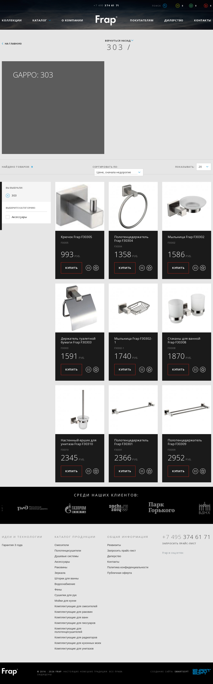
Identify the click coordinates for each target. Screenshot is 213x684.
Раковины (61, 567)
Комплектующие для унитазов (74, 648)
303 (14, 195)
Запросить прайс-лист (121, 550)
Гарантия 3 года (12, 545)
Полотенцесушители (68, 550)
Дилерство (173, 20)
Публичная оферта (119, 572)
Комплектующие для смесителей (76, 606)
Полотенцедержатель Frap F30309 (185, 442)
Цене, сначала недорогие (119, 172)
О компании (72, 20)
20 (205, 166)
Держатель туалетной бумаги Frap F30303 (78, 340)
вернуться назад (118, 40)
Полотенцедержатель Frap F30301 (131, 442)
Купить (71, 268)
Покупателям (141, 20)
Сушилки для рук (66, 595)
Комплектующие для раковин (74, 611)
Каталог (39, 20)
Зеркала (60, 572)
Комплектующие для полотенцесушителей (68, 630)
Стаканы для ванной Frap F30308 (184, 340)
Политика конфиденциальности (127, 567)
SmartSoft (182, 671)
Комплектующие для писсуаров (75, 622)
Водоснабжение (65, 583)
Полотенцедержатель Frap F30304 (131, 239)
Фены (58, 589)
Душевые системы (66, 556)
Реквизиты (114, 545)
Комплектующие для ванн (71, 617)
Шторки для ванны (67, 578)
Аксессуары (19, 217)
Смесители (62, 545)
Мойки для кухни (65, 600)
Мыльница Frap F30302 (186, 237)
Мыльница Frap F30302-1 (133, 340)
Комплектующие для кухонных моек (78, 642)
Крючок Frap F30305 (76, 237)
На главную (13, 43)
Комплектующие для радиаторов (76, 637)
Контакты (113, 561)
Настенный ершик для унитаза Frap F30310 (78, 442)
